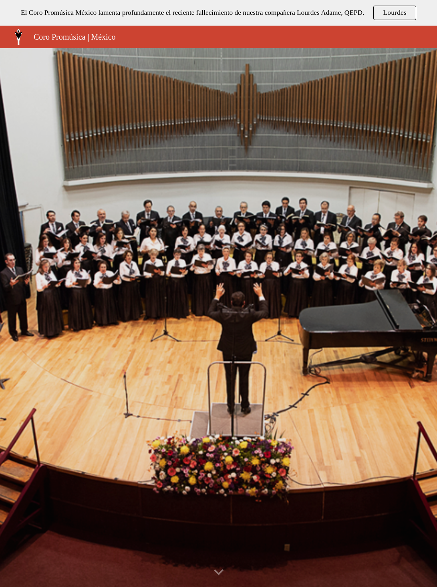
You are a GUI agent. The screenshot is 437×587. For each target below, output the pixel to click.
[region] (218, 13)
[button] (218, 572)
